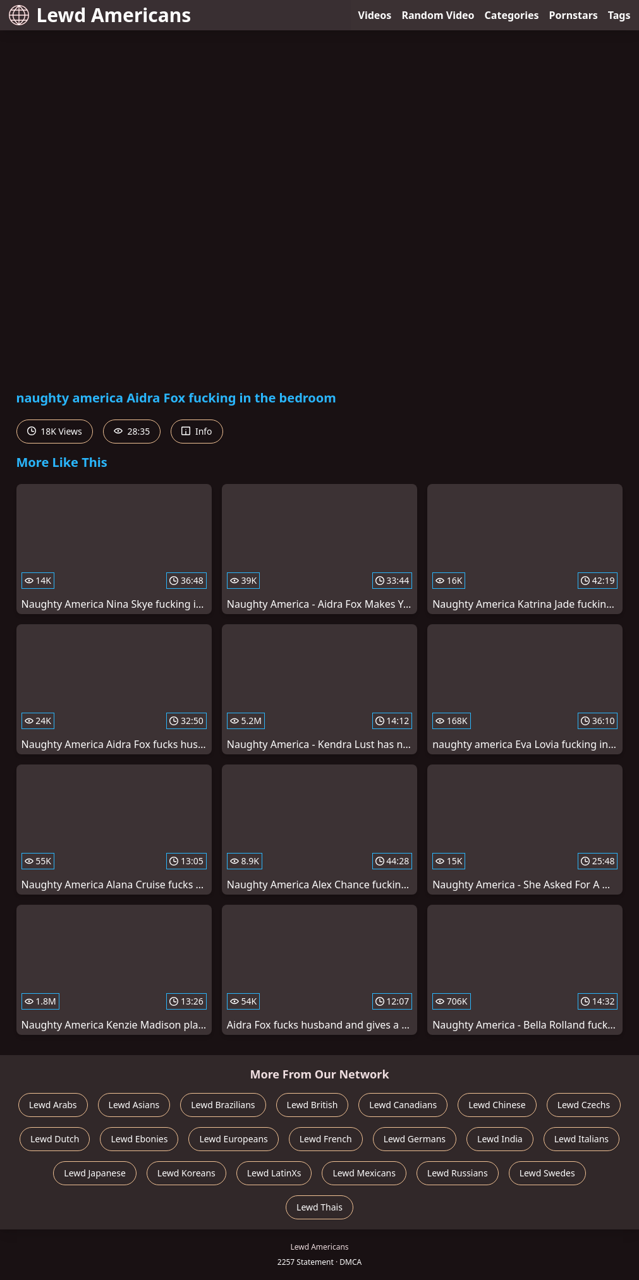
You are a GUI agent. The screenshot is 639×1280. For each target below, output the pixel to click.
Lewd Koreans (186, 1173)
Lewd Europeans (233, 1139)
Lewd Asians (134, 1105)
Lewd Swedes (547, 1173)
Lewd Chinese (496, 1105)
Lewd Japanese (95, 1173)
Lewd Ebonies (139, 1139)
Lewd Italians (581, 1139)
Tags (619, 15)
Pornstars (573, 15)
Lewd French (326, 1139)
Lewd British (312, 1105)
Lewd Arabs (53, 1105)
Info (196, 431)
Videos (375, 15)
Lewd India (500, 1139)
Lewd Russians (457, 1173)
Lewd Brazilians (223, 1105)
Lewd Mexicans (363, 1173)
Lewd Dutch (55, 1139)
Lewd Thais (319, 1207)
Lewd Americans (100, 15)
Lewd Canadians (403, 1105)
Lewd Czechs (584, 1105)
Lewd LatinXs (274, 1173)
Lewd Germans (415, 1139)
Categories (512, 15)
